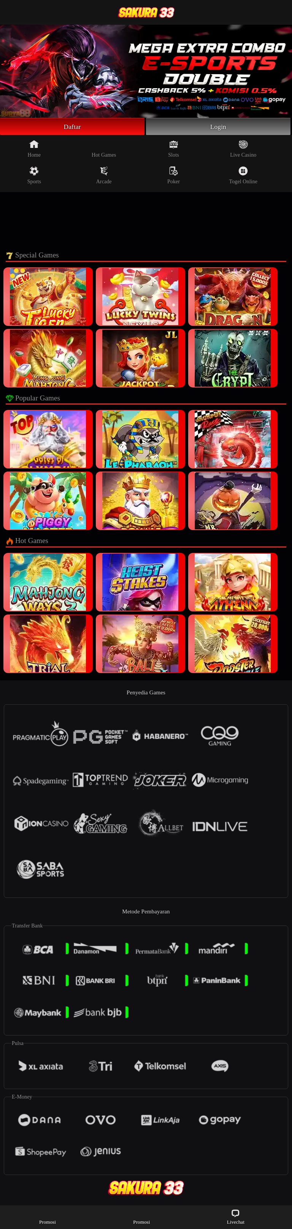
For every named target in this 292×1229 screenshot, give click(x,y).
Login (218, 126)
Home (34, 149)
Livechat (235, 1216)
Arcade (104, 176)
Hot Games (104, 149)
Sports (34, 176)
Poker (173, 176)
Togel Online (243, 176)
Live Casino (243, 149)
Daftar (72, 126)
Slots (173, 149)
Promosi (47, 1216)
